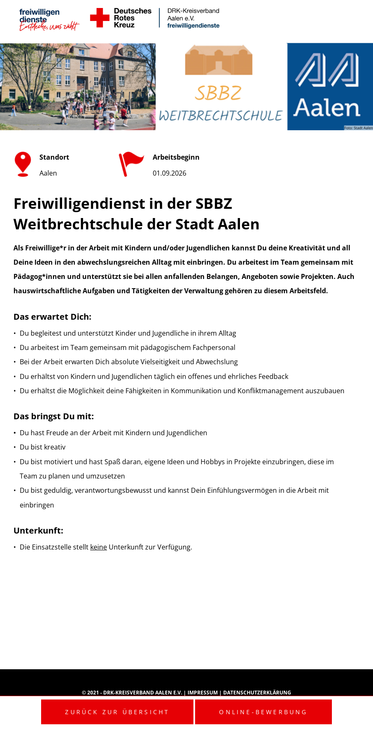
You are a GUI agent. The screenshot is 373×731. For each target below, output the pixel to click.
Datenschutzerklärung (257, 692)
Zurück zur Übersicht (117, 712)
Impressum (203, 692)
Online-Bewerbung (263, 712)
